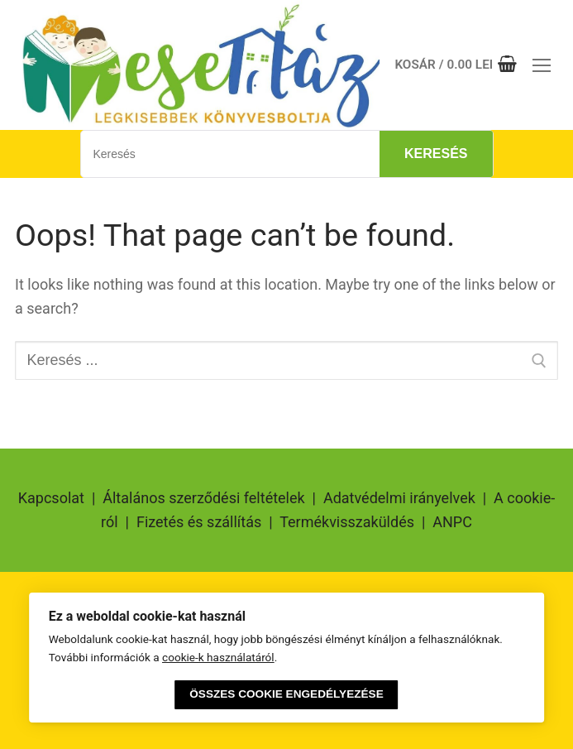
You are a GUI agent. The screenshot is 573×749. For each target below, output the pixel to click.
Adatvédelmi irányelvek (399, 498)
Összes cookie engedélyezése (286, 694)
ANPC (452, 522)
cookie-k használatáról (218, 657)
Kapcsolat (51, 498)
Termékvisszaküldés (346, 522)
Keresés (435, 153)
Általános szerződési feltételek (203, 498)
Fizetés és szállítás (198, 522)
